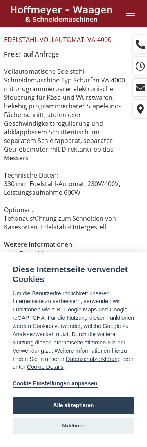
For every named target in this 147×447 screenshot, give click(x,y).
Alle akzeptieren (73, 405)
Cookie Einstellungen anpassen (55, 383)
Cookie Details (45, 367)
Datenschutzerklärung (93, 359)
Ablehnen (74, 426)
